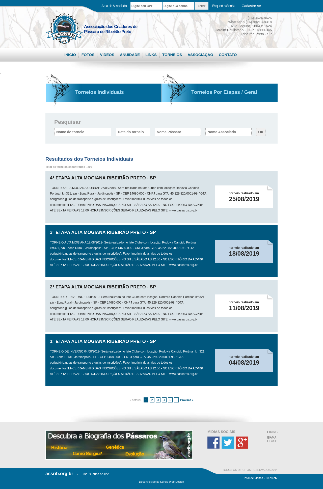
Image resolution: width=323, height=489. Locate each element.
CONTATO (228, 54)
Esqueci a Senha (223, 6)
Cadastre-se (251, 6)
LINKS (151, 54)
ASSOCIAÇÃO (200, 54)
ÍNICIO (70, 54)
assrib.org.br (59, 473)
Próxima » (186, 399)
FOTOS (88, 54)
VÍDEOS (107, 54)
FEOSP (272, 441)
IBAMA (271, 437)
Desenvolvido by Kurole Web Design (161, 481)
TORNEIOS (172, 54)
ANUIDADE (130, 54)
